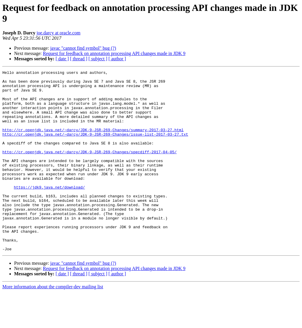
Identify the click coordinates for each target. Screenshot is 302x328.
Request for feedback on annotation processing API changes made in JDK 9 (114, 53)
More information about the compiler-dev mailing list (52, 322)
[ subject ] (98, 58)
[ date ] (62, 58)
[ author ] (117, 58)
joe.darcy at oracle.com (58, 32)
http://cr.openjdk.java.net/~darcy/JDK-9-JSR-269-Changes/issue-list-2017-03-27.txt (95, 147)
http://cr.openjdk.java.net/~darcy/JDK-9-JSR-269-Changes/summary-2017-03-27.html (92, 142)
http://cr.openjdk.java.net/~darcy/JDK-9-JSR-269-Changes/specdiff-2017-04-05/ (89, 168)
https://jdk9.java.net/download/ (49, 211)
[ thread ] (78, 58)
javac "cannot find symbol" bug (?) (83, 48)
